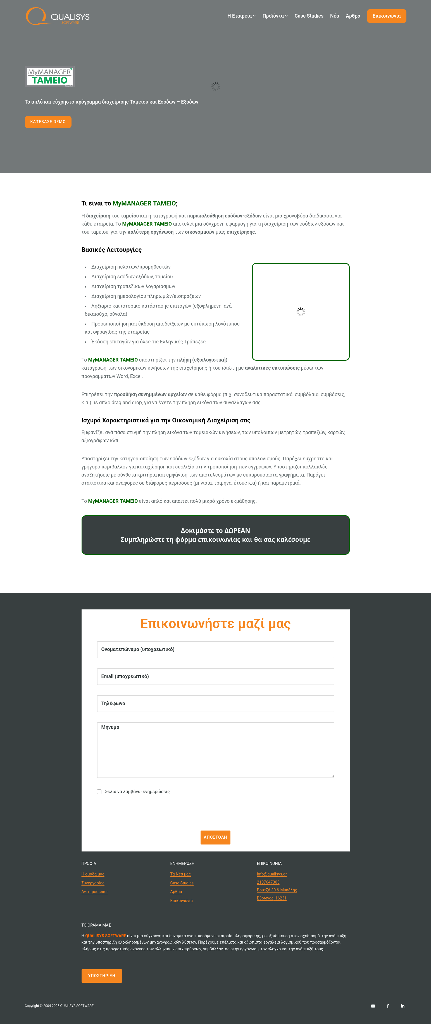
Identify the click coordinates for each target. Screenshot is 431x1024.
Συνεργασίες (93, 883)
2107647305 (268, 882)
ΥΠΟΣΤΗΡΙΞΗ (102, 975)
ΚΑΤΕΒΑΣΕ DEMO (48, 121)
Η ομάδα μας (93, 874)
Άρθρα (176, 891)
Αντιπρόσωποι (95, 891)
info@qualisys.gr (272, 874)
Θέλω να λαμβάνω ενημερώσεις (133, 791)
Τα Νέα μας (180, 874)
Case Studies (182, 883)
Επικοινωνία (181, 900)
